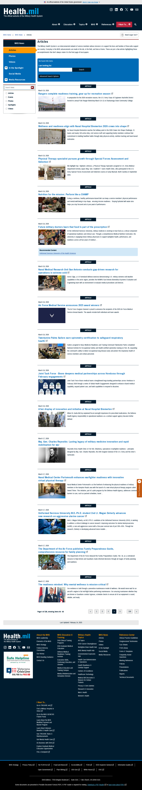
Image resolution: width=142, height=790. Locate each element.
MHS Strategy (41, 645)
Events (10, 97)
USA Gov (74, 770)
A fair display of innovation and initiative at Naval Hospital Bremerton (75, 409)
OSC (100, 770)
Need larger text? (129, 35)
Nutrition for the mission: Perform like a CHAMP (63, 194)
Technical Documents (126, 677)
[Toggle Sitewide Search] (135, 24)
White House (88, 770)
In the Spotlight (16, 68)
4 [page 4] (114, 611)
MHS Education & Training (65, 636)
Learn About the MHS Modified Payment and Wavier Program (44, 722)
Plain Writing (61, 770)
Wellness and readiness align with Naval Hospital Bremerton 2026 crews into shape (82, 126)
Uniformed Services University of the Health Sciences (58, 253)
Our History (40, 654)
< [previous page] (90, 611)
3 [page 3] (108, 611)
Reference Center (127, 635)
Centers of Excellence (85, 671)
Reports (122, 674)
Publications (123, 670)
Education (68, 24)
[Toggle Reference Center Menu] (113, 24)
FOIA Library (123, 648)
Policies (122, 664)
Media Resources (17, 79)
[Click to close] (139, 481)
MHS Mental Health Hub (86, 650)
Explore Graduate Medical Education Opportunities (45, 747)
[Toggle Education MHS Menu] (74, 24)
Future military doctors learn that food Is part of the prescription (72, 226)
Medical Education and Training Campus (65, 669)
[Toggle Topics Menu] (86, 24)
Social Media (15, 73)
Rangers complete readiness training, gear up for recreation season (74, 93)
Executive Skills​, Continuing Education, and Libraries (66, 662)
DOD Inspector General (104, 765)
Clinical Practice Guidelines (128, 638)
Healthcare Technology (85, 674)
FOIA (88, 765)
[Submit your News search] (32, 87)
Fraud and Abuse (59, 765)
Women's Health (83, 696)
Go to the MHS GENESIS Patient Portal (45, 715)
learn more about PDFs (116, 785)
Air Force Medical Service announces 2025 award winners (68, 305)
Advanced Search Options (49, 76)
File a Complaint (42, 752)
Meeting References (126, 660)
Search (81, 69)
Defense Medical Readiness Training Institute (63, 654)
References (106, 24)
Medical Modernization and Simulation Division (66, 674)
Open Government (44, 770)
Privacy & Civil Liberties (86, 686)
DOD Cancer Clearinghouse (87, 644)
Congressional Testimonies (128, 641)
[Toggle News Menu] (97, 24)
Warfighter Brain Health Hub (87, 647)
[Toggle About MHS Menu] (59, 24)
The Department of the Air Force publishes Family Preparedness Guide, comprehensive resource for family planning (76, 550)
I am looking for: (45, 65)
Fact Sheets (123, 645)
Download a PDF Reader (95, 785)
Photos (12, 56)
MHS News (19, 43)
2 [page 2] (102, 611)
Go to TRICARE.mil (43, 705)
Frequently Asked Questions (125, 656)
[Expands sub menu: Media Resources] (6, 79)
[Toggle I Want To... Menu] (129, 24)
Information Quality (124, 765)
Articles (12, 50)
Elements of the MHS (44, 641)
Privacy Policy (27, 765)
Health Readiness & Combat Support (84, 666)
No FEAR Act (42, 765)
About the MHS (43, 635)
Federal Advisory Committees (42, 649)
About (54, 24)
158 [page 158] (129, 611)
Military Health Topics (84, 636)
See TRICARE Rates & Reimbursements (44, 735)
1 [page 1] (96, 611)
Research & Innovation (85, 689)
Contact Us (40, 660)
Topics (82, 24)
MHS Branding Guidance (45, 657)
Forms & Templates (126, 651)
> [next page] (136, 611)
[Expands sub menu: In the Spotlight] (6, 67)
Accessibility (75, 765)
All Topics (81, 640)
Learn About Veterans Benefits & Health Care (44, 729)
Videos (12, 62)
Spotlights (12, 105)
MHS (93, 24)
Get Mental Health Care (44, 739)
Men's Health (82, 692)
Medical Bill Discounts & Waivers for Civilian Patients (86, 680)
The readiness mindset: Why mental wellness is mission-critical (72, 584)
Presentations (124, 667)
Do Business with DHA (44, 743)
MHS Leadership (42, 638)
